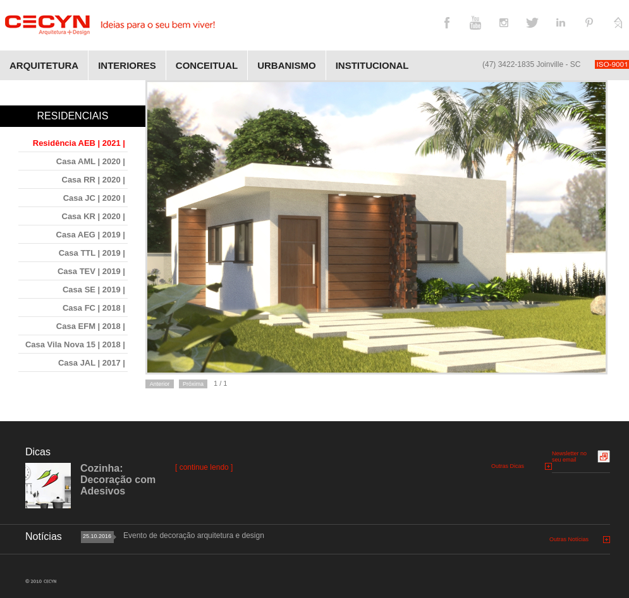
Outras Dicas (507, 466)
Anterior (160, 384)
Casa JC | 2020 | (94, 198)
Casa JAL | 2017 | (91, 363)
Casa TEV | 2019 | (91, 271)
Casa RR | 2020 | (94, 179)
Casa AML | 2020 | (90, 161)
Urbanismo (286, 65)
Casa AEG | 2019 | (90, 234)
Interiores (127, 65)
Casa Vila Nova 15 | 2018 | (75, 344)
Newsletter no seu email (569, 456)
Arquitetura (43, 65)
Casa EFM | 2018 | (90, 326)
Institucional (372, 65)
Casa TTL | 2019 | (92, 253)
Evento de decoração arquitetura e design (193, 535)
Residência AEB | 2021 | (79, 143)
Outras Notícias (569, 539)
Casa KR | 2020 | (94, 216)
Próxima (193, 384)
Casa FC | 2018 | (94, 308)
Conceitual (207, 65)
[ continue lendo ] (204, 467)
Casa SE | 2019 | (94, 289)
